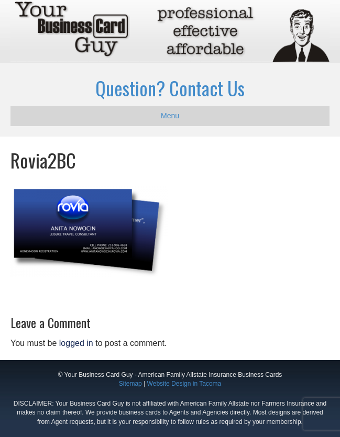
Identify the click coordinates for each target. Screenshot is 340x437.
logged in (76, 343)
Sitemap (130, 383)
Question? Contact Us (170, 88)
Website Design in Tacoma (184, 383)
